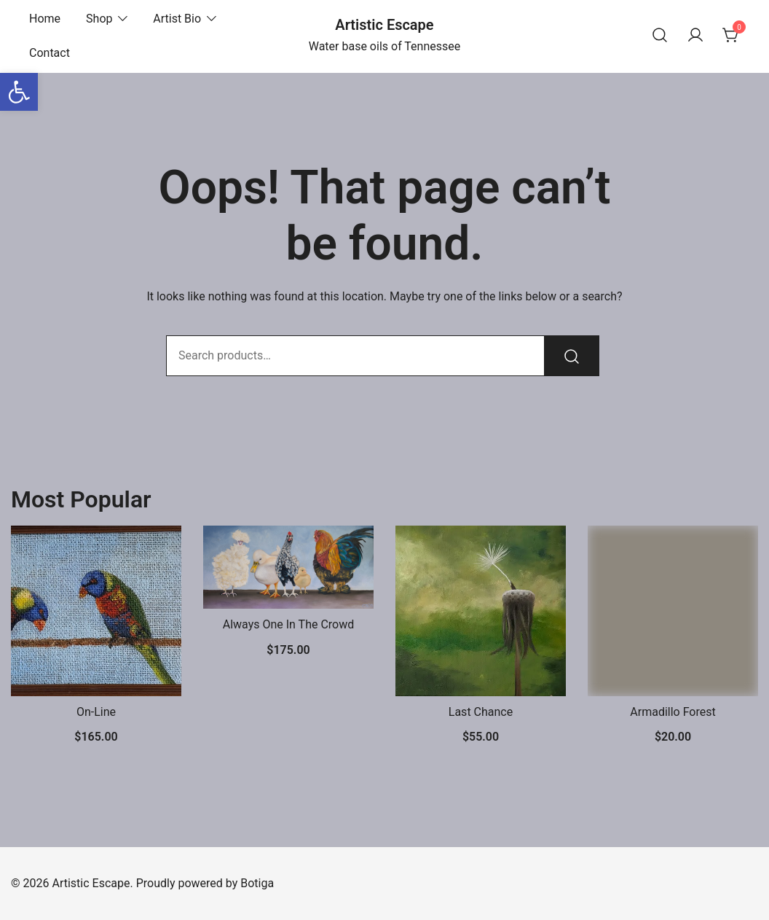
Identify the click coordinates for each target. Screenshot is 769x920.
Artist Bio (177, 19)
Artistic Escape (384, 25)
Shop (99, 19)
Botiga (257, 883)
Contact (49, 53)
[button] (19, 92)
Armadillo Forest (672, 712)
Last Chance (481, 712)
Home (44, 19)
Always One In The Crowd (289, 624)
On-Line (96, 712)
